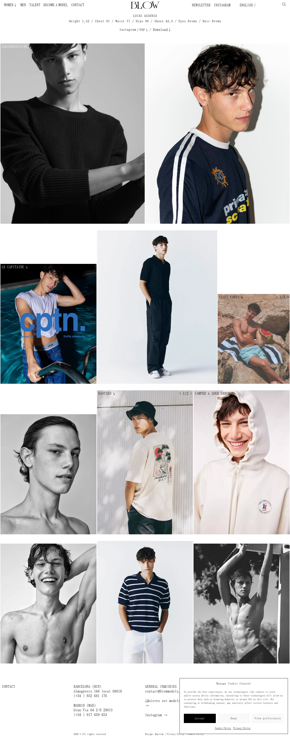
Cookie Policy (223, 728)
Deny (233, 718)
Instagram (222, 5)
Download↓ (162, 30)
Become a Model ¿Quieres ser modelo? (57, 5)
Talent (34, 5)
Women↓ (10, 5)
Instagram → (156, 715)
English (245, 5)
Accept (200, 718)
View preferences (268, 718)
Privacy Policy (241, 728)
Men (23, 5)
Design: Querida (154, 734)
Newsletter (201, 5)
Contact (77, 5)
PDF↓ (144, 30)
